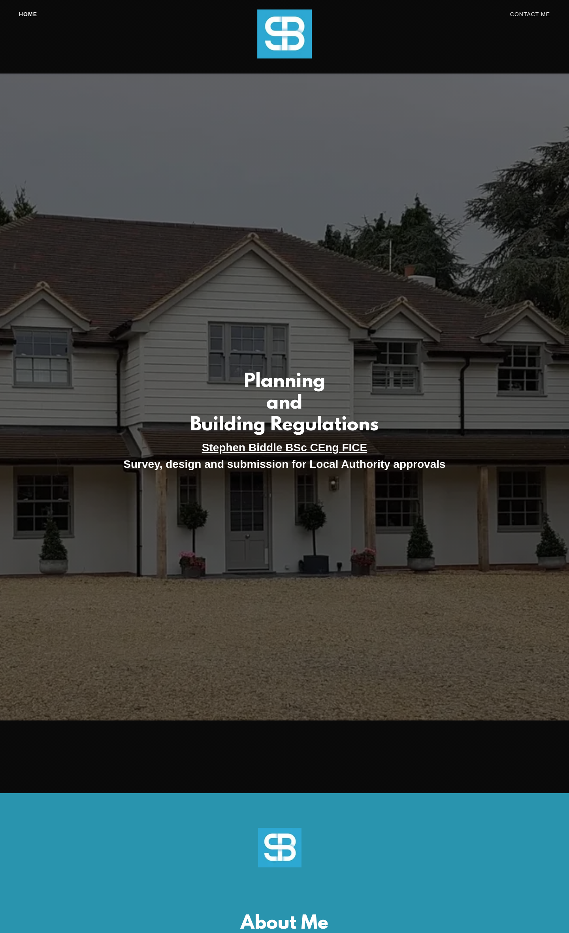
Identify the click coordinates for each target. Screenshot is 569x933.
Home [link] (28, 14)
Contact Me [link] (530, 14)
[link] (284, 12)
